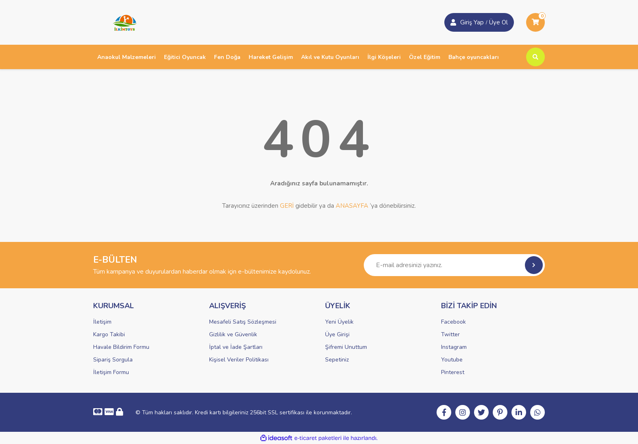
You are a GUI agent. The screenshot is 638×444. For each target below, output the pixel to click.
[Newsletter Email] (454, 265)
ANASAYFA (352, 206)
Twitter (450, 334)
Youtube (452, 359)
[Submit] (534, 265)
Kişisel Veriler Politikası (239, 359)
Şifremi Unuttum (346, 347)
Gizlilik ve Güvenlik (233, 334)
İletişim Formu (111, 372)
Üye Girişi (337, 334)
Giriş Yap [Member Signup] (472, 22)
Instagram (454, 347)
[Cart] (535, 22)
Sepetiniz (337, 359)
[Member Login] (453, 22)
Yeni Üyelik (339, 322)
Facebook (453, 322)
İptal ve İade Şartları (235, 347)
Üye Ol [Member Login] (498, 22)
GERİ (287, 206)
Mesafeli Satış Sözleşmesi (242, 322)
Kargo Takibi (109, 334)
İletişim (102, 322)
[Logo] (122, 22)
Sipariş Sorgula (113, 359)
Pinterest (452, 372)
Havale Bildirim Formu (121, 347)
